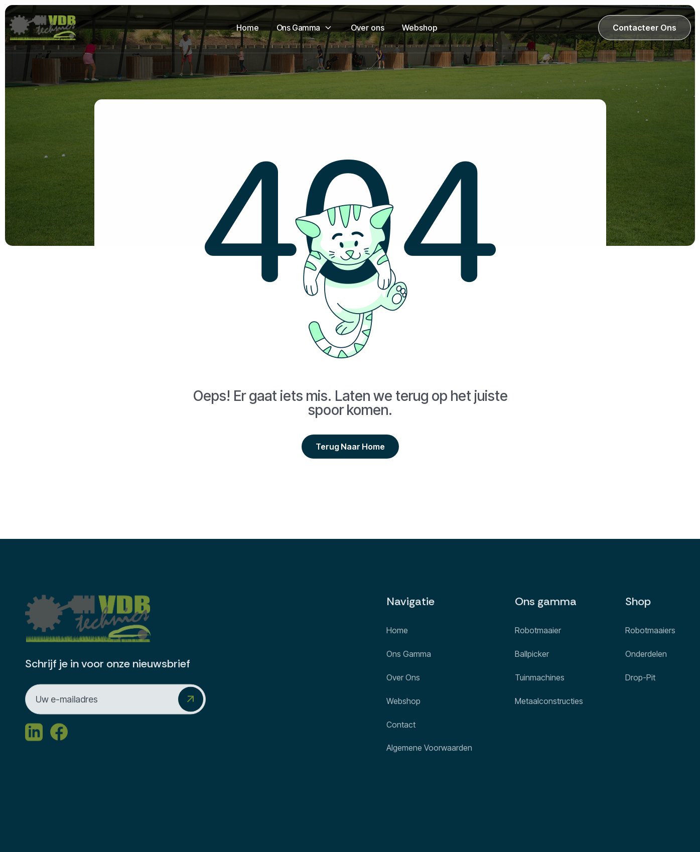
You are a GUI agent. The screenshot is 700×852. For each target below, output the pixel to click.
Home (247, 28)
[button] (304, 28)
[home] (43, 27)
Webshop (420, 28)
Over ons (367, 28)
